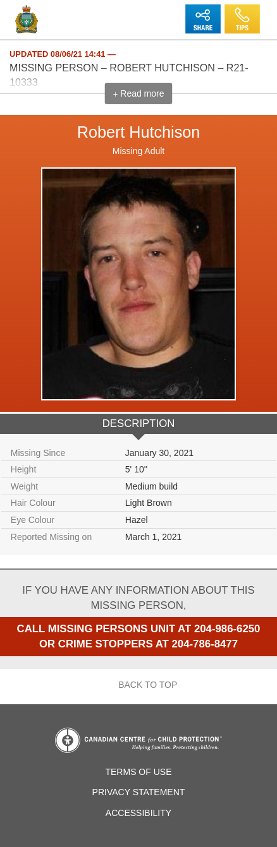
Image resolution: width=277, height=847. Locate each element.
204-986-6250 (227, 629)
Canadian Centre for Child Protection (138, 740)
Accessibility (138, 813)
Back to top (139, 685)
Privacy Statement (138, 792)
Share (202, 11)
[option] (138, 335)
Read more (138, 93)
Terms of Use (138, 772)
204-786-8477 (204, 644)
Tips (242, 11)
